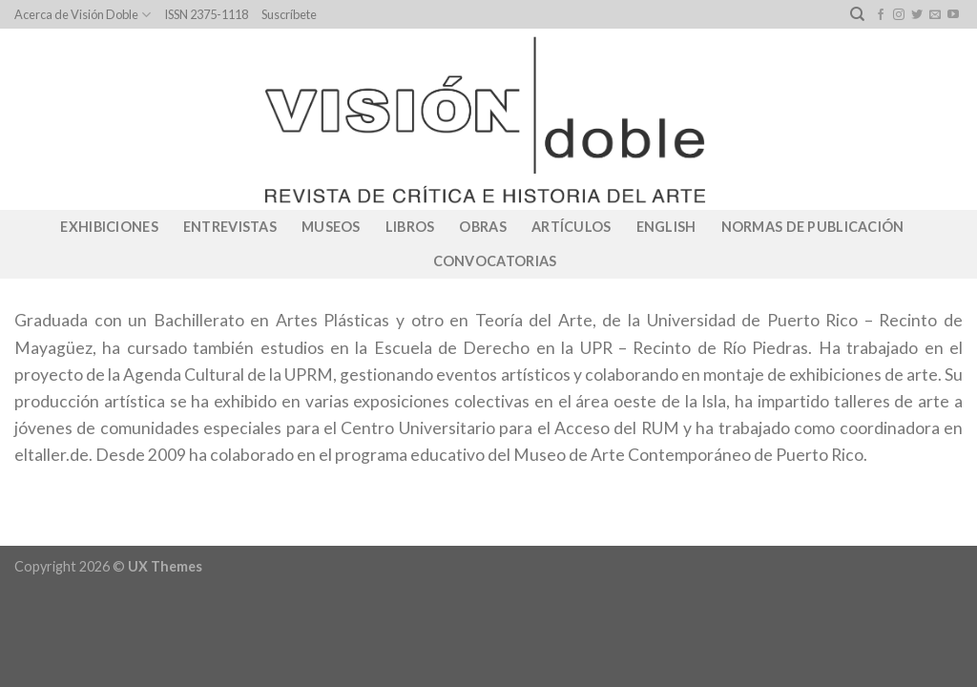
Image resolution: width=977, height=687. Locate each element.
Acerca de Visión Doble (82, 15)
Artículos (571, 227)
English (666, 227)
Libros (410, 227)
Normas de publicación (812, 227)
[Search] (857, 14)
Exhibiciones (108, 227)
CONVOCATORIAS (495, 261)
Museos (331, 227)
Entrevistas (230, 227)
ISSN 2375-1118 (206, 14)
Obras (482, 227)
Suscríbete (289, 14)
